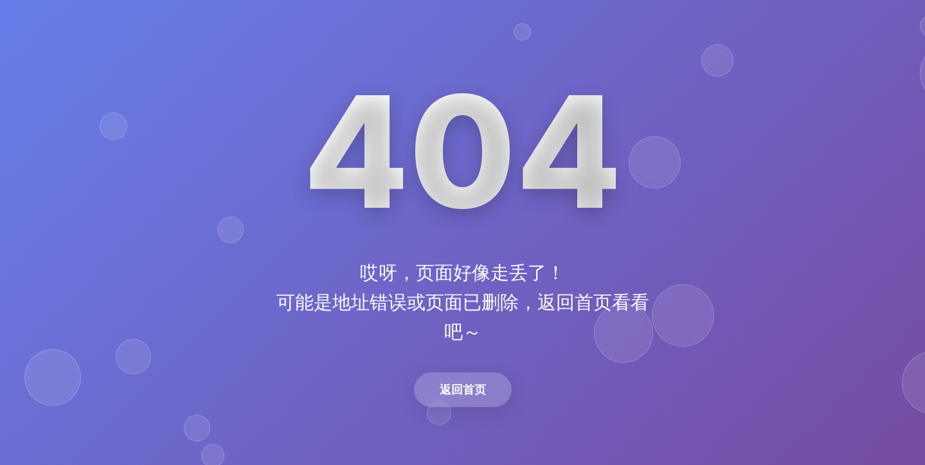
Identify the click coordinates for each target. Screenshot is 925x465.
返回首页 (463, 389)
